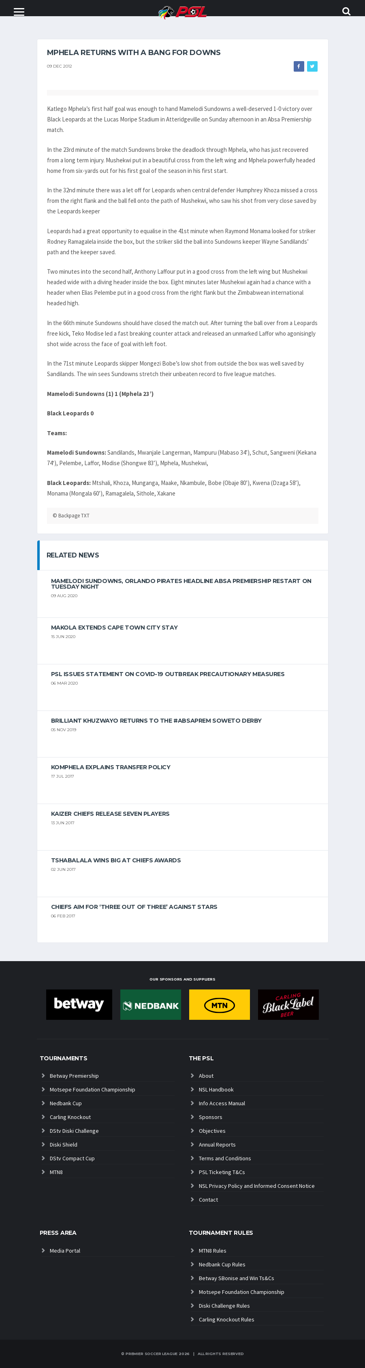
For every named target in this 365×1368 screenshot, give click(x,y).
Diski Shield (63, 1144)
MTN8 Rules (212, 1250)
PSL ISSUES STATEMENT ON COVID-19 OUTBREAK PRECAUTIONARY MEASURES (168, 674)
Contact (208, 1199)
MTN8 (56, 1172)
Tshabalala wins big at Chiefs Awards (116, 860)
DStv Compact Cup (72, 1158)
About (206, 1075)
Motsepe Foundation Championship (92, 1089)
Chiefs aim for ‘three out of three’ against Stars (134, 907)
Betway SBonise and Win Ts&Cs (236, 1278)
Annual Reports (217, 1144)
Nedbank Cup (66, 1103)
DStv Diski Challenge (74, 1130)
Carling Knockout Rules (226, 1319)
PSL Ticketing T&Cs (222, 1172)
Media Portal (65, 1250)
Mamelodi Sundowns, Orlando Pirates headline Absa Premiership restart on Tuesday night (181, 583)
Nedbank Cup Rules (222, 1264)
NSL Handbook (216, 1089)
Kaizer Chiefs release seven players (110, 813)
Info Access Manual (222, 1103)
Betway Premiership (74, 1075)
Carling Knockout (70, 1117)
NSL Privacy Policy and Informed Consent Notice (257, 1185)
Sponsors (210, 1117)
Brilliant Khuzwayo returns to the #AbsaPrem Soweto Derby (156, 720)
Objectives (212, 1130)
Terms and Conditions (225, 1158)
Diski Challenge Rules (224, 1305)
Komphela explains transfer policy (111, 767)
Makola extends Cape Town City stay (114, 627)
